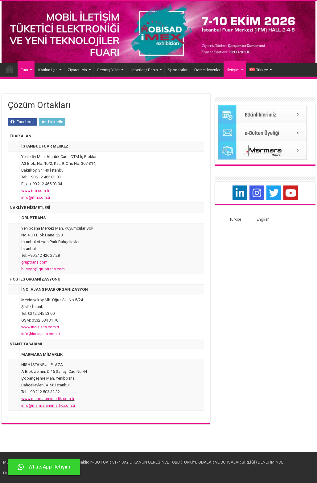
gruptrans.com (34, 262)
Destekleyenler (207, 70)
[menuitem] (260, 69)
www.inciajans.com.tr (40, 327)
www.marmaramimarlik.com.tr (47, 398)
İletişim (233, 70)
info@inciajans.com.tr (40, 333)
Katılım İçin (48, 70)
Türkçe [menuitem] (235, 219)
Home (10, 69)
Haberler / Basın (144, 70)
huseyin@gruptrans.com (43, 269)
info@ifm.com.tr (35, 197)
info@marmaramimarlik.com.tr (48, 405)
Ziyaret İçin (77, 70)
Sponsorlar (177, 70)
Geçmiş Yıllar (108, 70)
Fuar (24, 70)
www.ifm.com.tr (35, 190)
